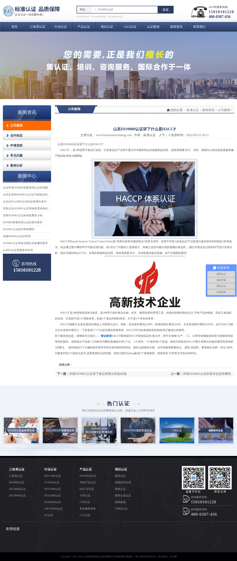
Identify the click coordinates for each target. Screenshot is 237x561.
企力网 (173, 556)
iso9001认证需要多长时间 (18, 250)
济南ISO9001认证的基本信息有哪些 (207, 373)
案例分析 (16, 165)
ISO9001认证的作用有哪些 (18, 229)
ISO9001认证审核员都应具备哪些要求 (25, 243)
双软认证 (120, 475)
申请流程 (16, 145)
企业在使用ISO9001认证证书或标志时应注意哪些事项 (27, 194)
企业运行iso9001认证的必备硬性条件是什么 (27, 201)
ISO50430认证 (88, 475)
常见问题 (16, 155)
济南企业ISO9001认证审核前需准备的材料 (27, 208)
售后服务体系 (88, 508)
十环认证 (85, 495)
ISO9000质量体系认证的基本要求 (22, 222)
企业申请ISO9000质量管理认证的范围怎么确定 (27, 187)
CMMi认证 (121, 508)
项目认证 (107, 26)
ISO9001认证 (82, 16)
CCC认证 (85, 515)
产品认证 (84, 26)
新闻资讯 (176, 26)
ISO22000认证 (52, 495)
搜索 (165, 9)
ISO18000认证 (17, 495)
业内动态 (16, 135)
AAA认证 (130, 26)
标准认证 (193, 110)
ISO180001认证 (115, 16)
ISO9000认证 (16, 482)
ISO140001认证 (98, 16)
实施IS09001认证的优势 (17, 236)
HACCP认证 (87, 489)
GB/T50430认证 (53, 508)
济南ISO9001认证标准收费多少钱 (22, 215)
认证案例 (153, 26)
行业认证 (61, 26)
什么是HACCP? (94, 144)
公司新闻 (16, 125)
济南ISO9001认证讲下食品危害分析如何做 (98, 373)
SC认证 (48, 515)
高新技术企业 (123, 482)
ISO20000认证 (52, 502)
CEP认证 (85, 502)
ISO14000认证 (17, 489)
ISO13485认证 (52, 475)
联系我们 (199, 26)
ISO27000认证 (52, 489)
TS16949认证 (52, 482)
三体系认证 (37, 26)
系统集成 (120, 502)
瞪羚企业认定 (123, 495)
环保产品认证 (88, 482)
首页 (14, 26)
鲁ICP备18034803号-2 (146, 556)
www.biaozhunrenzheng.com (114, 135)
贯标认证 (120, 489)
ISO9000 (68, 144)
